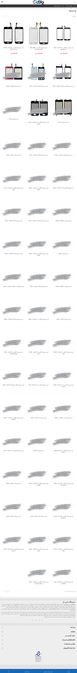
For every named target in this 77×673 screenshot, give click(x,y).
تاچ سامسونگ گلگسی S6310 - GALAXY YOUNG (38, 484)
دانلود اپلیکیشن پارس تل (68, 639)
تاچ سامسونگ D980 (63, 253)
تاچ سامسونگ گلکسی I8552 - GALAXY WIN (63, 86)
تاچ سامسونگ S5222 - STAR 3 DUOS (38, 155)
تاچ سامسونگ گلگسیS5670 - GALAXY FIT (63, 188)
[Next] (3, 16)
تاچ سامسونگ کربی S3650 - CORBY (63, 417)
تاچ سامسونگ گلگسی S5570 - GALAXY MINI (38, 188)
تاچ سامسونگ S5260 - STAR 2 (13, 155)
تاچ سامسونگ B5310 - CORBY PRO (13, 253)
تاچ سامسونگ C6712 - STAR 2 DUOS (38, 86)
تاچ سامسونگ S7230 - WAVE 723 (38, 516)
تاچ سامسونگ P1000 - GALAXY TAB (38, 286)
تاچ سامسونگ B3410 (38, 450)
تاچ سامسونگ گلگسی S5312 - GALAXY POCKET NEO (38, 582)
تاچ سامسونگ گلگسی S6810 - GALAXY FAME (38, 254)
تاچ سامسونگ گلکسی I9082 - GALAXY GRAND (63, 582)
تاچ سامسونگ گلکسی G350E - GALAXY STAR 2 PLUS (13, 48)
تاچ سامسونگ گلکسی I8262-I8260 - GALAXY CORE (38, 48)
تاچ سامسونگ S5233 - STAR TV (38, 417)
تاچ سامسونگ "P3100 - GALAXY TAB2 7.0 (13, 286)
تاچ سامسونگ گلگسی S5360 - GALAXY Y (38, 319)
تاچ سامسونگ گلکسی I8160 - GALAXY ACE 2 (13, 385)
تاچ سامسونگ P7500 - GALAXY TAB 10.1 (38, 220)
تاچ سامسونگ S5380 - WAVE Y (13, 483)
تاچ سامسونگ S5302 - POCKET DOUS (13, 319)
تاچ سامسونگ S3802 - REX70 (13, 516)
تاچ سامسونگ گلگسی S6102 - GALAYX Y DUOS (38, 123)
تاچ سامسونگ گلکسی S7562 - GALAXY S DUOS (63, 385)
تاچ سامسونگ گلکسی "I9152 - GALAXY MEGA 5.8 (63, 48)
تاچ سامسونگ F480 (13, 119)
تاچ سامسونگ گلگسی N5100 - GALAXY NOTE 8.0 (63, 517)
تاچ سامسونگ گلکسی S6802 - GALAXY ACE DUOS (63, 484)
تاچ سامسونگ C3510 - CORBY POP (13, 220)
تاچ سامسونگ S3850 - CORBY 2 (63, 286)
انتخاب (73, 16)
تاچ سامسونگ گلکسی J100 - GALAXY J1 (38, 385)
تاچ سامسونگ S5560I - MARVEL (63, 220)
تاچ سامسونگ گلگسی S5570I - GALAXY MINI (63, 549)
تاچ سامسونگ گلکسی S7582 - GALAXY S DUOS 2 (13, 549)
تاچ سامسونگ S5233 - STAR (64, 319)
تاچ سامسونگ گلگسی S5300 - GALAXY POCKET (13, 418)
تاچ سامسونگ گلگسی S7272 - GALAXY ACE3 (13, 188)
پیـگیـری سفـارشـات (69, 644)
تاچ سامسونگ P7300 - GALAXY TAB (63, 155)
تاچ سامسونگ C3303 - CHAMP (13, 86)
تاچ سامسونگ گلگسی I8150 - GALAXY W (13, 450)
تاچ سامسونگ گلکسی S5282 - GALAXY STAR (38, 549)
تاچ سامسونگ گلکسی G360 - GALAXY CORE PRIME (13, 352)
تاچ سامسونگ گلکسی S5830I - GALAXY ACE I (38, 352)
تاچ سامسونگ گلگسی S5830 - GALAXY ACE (63, 352)
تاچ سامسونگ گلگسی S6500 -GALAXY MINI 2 (63, 451)
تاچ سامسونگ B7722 (63, 122)
